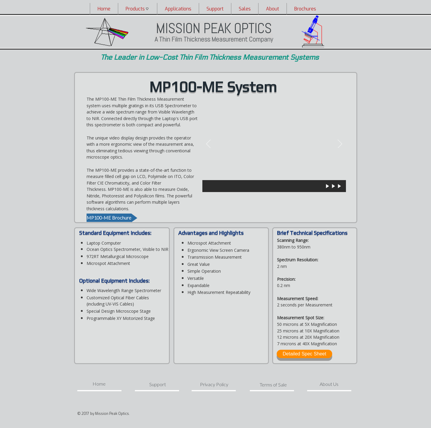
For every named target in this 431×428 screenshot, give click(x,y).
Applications (178, 9)
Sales (245, 9)
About (272, 9)
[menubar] (213, 9)
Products (138, 9)
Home (104, 9)
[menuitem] (104, 9)
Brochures (305, 9)
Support (215, 9)
